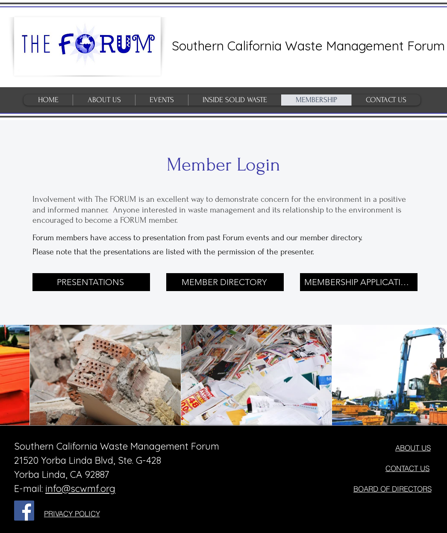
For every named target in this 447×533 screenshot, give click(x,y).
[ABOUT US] (413, 447)
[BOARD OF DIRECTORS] (392, 489)
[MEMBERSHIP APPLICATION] (359, 282)
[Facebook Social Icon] (24, 511)
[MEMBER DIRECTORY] (225, 282)
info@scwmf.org (80, 489)
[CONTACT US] (407, 468)
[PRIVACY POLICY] (71, 513)
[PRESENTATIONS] (91, 282)
